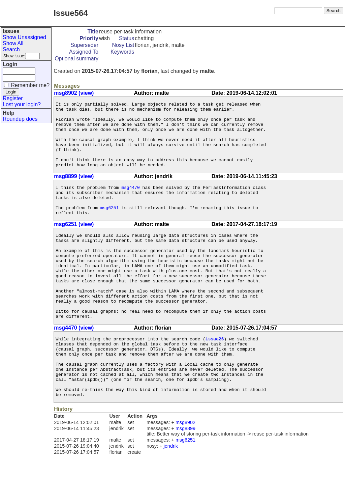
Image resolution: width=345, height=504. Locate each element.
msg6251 (109, 226)
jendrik (171, 494)
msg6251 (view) (74, 243)
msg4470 (130, 201)
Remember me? (30, 85)
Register (13, 98)
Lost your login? (22, 104)
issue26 (215, 376)
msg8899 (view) (74, 189)
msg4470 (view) (74, 364)
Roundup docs (20, 119)
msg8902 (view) (74, 93)
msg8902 (185, 471)
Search (11, 49)
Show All (13, 43)
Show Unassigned (24, 37)
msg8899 (185, 477)
